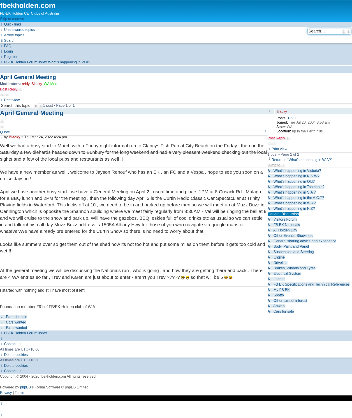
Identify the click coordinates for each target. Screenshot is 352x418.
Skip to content (12, 19)
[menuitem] (17, 30)
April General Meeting (28, 77)
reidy (26, 84)
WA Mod (50, 84)
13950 (292, 118)
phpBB (25, 387)
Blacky (36, 84)
